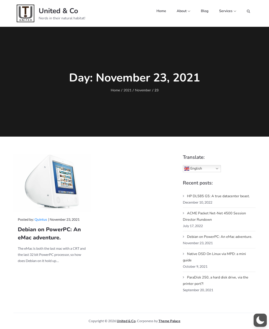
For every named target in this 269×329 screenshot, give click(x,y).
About (183, 11)
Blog (205, 11)
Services (227, 11)
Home (161, 11)
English (193, 168)
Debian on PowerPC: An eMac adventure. (219, 236)
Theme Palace (169, 321)
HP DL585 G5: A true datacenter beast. (218, 196)
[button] (260, 320)
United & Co (58, 11)
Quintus (41, 219)
